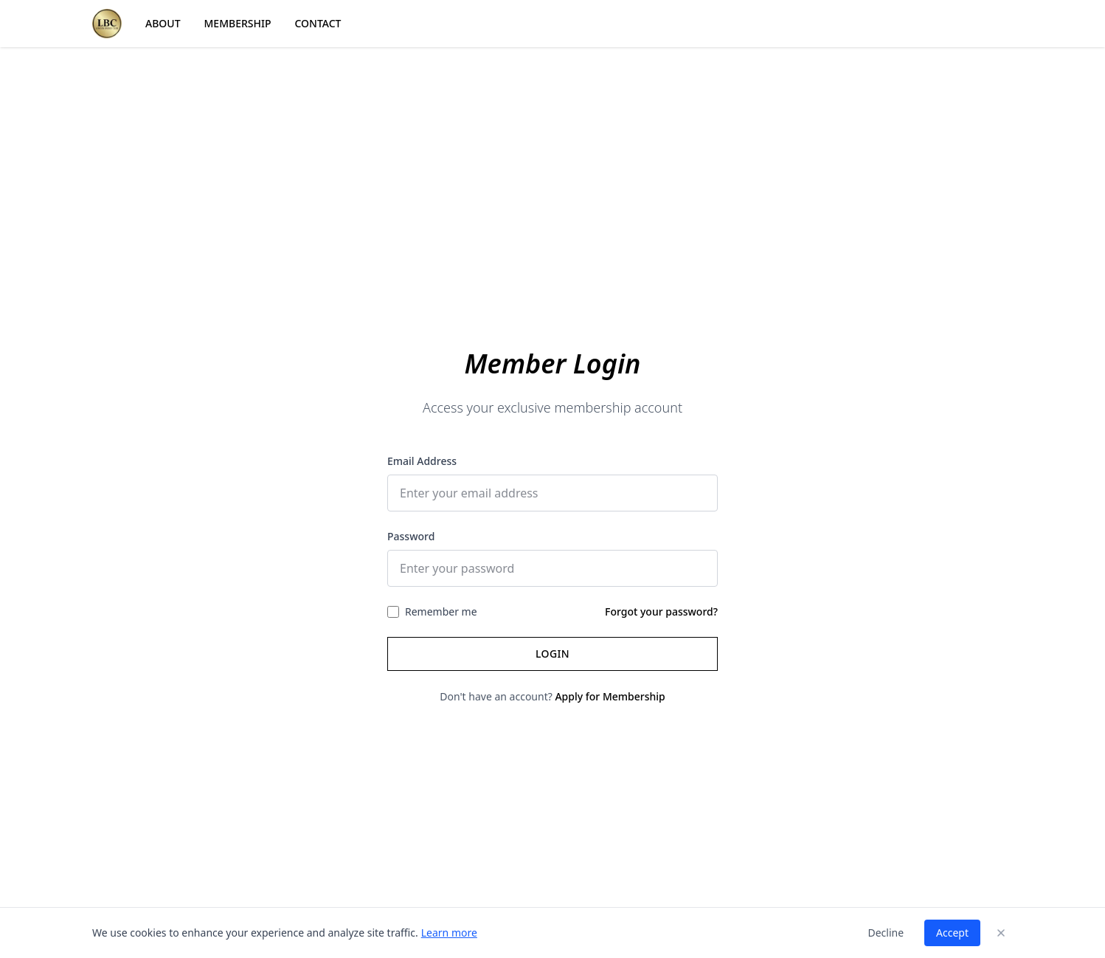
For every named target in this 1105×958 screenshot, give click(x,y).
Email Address (422, 461)
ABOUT (163, 23)
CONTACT (318, 23)
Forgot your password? (661, 611)
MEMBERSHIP (237, 23)
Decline (885, 933)
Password (410, 536)
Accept (952, 933)
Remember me (441, 611)
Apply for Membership (610, 696)
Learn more (449, 933)
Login (552, 654)
